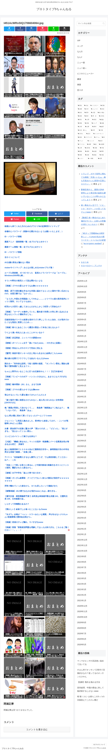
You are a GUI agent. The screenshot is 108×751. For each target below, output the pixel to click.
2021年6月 (81, 573)
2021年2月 (81, 595)
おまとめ (85, 262)
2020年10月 (82, 617)
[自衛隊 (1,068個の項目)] (102, 144)
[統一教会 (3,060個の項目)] (101, 112)
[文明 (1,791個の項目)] (80, 126)
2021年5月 (81, 578)
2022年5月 (81, 512)
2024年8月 (81, 364)
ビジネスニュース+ (85, 74)
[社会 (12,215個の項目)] (86, 105)
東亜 (79, 85)
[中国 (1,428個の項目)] (101, 130)
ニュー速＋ (82, 68)
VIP (78, 41)
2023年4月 (81, 452)
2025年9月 (81, 292)
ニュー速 (81, 63)
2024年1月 (81, 402)
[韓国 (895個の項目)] (80, 155)
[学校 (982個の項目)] (102, 148)
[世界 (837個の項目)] (101, 158)
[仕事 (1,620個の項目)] (87, 126)
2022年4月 (81, 518)
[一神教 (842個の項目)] (92, 158)
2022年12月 (82, 474)
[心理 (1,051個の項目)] (80, 148)
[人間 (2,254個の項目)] (87, 119)
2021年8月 (81, 562)
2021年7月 (81, 567)
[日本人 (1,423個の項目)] (81, 133)
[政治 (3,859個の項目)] (80, 112)
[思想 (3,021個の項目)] (80, 116)
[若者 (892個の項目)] (87, 155)
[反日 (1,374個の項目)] (88, 133)
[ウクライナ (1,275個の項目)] (88, 137)
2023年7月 (81, 435)
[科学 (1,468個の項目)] (94, 130)
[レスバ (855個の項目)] (82, 158)
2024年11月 (82, 347)
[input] (91, 23)
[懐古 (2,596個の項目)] (80, 119)
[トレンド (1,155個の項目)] (92, 140)
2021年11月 (82, 545)
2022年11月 (82, 479)
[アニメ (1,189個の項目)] (81, 140)
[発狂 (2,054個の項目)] (94, 119)
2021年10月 (82, 551)
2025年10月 (82, 286)
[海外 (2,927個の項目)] (87, 116)
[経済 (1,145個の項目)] (101, 140)
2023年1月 (81, 468)
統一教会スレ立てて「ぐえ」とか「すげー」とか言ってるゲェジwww (93, 208)
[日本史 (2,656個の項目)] (102, 116)
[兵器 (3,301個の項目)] (93, 112)
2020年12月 (82, 606)
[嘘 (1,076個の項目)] (95, 144)
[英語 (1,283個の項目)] (80, 137)
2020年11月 (82, 611)
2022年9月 (81, 490)
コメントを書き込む (37, 729)
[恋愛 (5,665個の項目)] (80, 109)
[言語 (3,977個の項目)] (102, 109)
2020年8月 (81, 628)
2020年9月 (81, 622)
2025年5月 (81, 314)
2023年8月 (81, 430)
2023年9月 (81, 424)
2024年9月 (81, 358)
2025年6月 (81, 308)
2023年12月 (82, 408)
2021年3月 (81, 589)
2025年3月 (81, 325)
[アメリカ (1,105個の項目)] (81, 144)
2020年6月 (81, 639)
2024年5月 (81, 380)
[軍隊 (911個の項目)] (102, 151)
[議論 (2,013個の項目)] (102, 119)
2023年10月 (82, 419)
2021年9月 (81, 556)
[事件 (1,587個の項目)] (94, 126)
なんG (79, 51)
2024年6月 (81, 375)
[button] (103, 23)
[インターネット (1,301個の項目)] (98, 133)
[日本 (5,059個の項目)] (87, 109)
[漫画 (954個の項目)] (87, 151)
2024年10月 (82, 353)
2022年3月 (81, 523)
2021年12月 (82, 540)
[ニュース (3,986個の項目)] (94, 109)
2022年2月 (81, 529)
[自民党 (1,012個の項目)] (88, 148)
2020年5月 (81, 645)
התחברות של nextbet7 (92, 243)
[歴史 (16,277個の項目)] (80, 105)
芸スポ (80, 90)
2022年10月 (82, 485)
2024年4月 (81, 386)
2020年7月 (81, 633)
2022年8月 (81, 496)
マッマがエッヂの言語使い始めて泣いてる (90, 662)
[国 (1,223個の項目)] (103, 137)
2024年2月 (81, 397)
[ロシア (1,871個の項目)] (95, 123)
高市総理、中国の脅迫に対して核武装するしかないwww (90, 689)
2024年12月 (82, 341)
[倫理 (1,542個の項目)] (102, 126)
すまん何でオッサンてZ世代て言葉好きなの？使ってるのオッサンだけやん (91, 673)
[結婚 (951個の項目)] (94, 151)
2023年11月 (82, 413)
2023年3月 (81, 457)
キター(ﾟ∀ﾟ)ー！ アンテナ (91, 266)
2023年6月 (81, 441)
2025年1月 (81, 336)
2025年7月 (81, 303)
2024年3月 (81, 391)
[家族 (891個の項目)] (94, 155)
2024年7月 (81, 369)
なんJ (79, 57)
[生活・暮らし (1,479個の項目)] (83, 130)
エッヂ (80, 46)
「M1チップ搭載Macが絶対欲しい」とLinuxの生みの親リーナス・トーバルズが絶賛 (93, 236)
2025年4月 (81, 320)
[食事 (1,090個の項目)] (89, 144)
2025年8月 (81, 297)
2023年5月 (81, 446)
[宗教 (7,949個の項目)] (103, 105)
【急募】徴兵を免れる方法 (88, 682)
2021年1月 (81, 600)
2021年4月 (81, 584)
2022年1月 (81, 534)
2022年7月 (81, 501)
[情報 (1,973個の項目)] (80, 123)
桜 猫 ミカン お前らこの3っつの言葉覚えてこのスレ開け (91, 698)
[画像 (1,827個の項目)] (102, 123)
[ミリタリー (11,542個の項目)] (94, 105)
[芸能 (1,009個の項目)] (95, 148)
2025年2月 (81, 331)
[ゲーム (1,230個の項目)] (97, 137)
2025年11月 (82, 281)
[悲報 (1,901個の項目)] (87, 123)
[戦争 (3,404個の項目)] (87, 112)
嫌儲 (79, 79)
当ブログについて (99, 744)
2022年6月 (81, 507)
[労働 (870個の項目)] (102, 155)
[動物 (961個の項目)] (80, 151)
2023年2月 (81, 463)
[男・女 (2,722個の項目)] (94, 116)
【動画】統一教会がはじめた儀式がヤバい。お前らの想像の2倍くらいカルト (93, 221)
